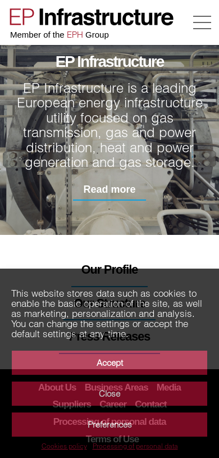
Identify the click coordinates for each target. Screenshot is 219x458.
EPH (75, 34)
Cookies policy (64, 446)
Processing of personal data (135, 446)
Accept (110, 362)
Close (109, 393)
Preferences (110, 424)
